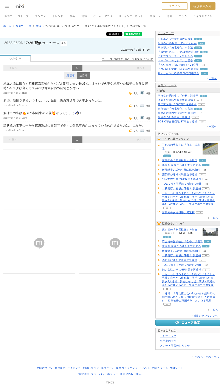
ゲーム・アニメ (102, 16)
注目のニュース (167, 85)
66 (201, 43)
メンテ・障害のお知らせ (175, 345)
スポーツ (155, 16)
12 (201, 113)
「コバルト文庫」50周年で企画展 (178, 69)
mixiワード (176, 367)
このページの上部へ (207, 357)
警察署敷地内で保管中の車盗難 (177, 112)
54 (198, 60)
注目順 (83, 75)
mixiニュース (23, 26)
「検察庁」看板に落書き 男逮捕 (181, 188)
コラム (183, 16)
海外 (169, 16)
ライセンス (74, 367)
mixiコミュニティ (127, 367)
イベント (144, 367)
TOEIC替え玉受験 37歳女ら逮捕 (177, 121)
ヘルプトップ (168, 336)
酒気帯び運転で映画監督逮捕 (175, 100)
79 (206, 165)
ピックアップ (166, 33)
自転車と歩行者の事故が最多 (175, 38)
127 (204, 69)
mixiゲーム (108, 367)
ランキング (164, 133)
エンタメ (40, 16)
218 (198, 39)
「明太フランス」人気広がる (175, 56)
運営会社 (83, 374)
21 (167, 304)
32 (202, 122)
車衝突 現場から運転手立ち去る (181, 165)
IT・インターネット (131, 16)
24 (206, 179)
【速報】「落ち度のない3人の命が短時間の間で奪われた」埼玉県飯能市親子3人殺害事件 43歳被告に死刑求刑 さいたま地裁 (188, 297)
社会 (72, 16)
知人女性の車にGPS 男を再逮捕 (181, 179)
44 (203, 65)
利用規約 (60, 367)
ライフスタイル (202, 16)
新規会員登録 (202, 6)
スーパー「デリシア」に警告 (175, 60)
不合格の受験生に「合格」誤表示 (178, 95)
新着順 (71, 75)
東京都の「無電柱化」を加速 (175, 47)
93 (203, 96)
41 (198, 100)
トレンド (57, 16)
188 (204, 52)
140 (198, 109)
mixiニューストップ (17, 16)
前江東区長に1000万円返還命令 (177, 104)
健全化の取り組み (131, 374)
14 (195, 117)
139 (198, 47)
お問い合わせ (91, 367)
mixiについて (45, 367)
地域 (84, 16)
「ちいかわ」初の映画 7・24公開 (178, 64)
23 (167, 208)
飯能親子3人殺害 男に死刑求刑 (181, 169)
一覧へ (213, 78)
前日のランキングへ (206, 315)
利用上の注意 (168, 340)
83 (198, 56)
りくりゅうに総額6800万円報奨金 (178, 73)
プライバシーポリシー (104, 374)
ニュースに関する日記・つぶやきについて (127, 59)
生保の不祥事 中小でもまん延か (177, 43)
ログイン (174, 6)
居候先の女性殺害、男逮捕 (174, 117)
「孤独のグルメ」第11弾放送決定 (178, 51)
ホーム (7, 26)
